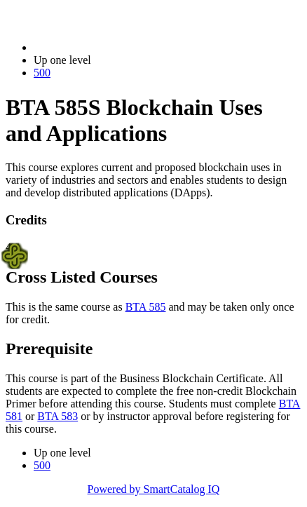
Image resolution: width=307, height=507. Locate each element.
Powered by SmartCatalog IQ (154, 489)
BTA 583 (57, 416)
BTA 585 (145, 307)
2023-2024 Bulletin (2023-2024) (107, 47)
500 (42, 73)
